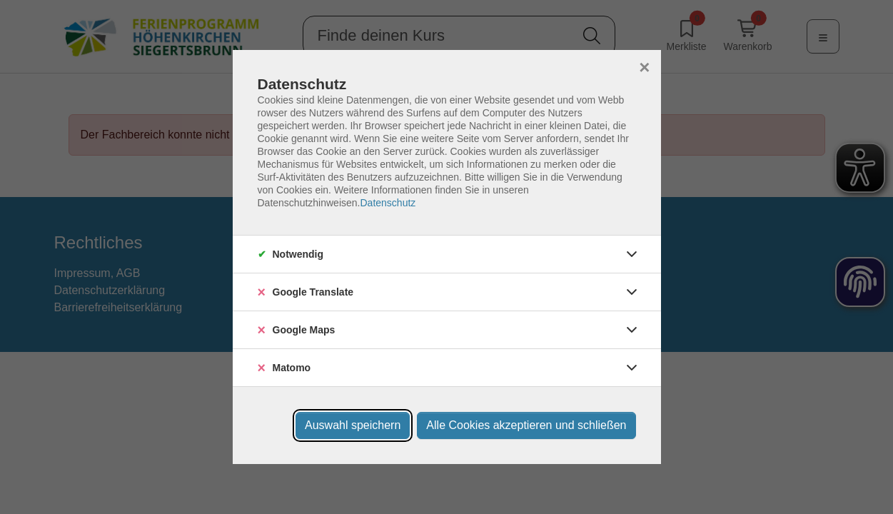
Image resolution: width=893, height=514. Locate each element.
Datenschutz (387, 202)
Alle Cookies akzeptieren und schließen (526, 425)
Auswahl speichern (352, 425)
